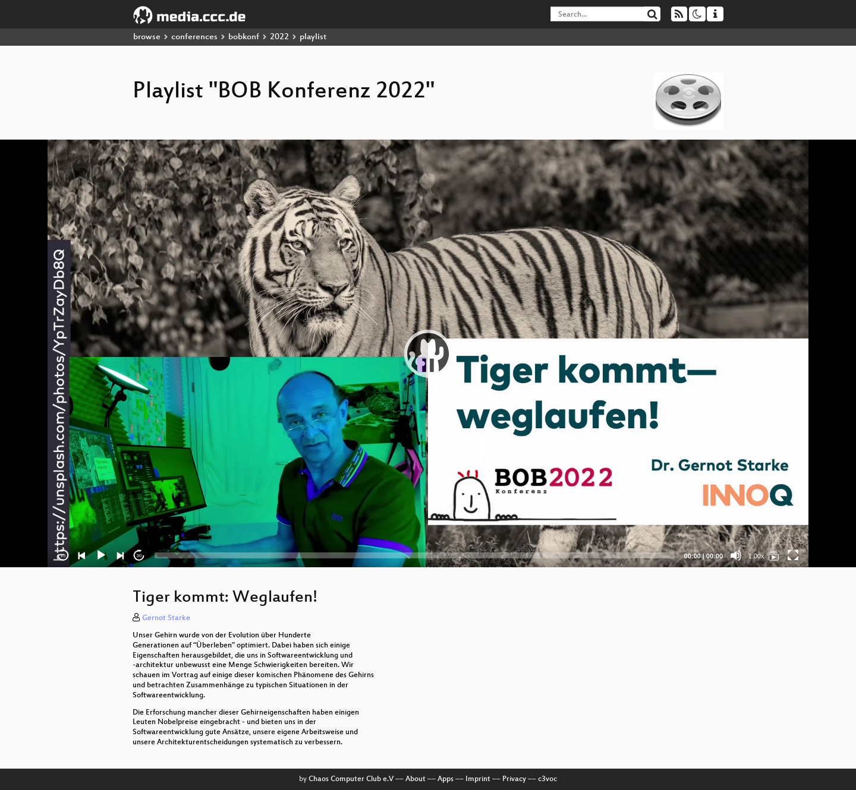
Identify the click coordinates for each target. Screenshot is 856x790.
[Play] (101, 555)
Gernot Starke (166, 618)
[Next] (120, 555)
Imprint (477, 779)
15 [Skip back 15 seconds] (63, 555)
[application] (428, 353)
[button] (428, 353)
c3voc (547, 779)
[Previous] (82, 555)
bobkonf (243, 37)
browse (146, 37)
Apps (446, 779)
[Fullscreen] (793, 555)
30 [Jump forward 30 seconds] (139, 555)
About (415, 779)
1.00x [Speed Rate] (756, 556)
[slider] (415, 555)
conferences (194, 37)
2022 (279, 37)
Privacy (514, 779)
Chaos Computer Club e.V (351, 779)
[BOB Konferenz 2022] (774, 555)
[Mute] (736, 555)
